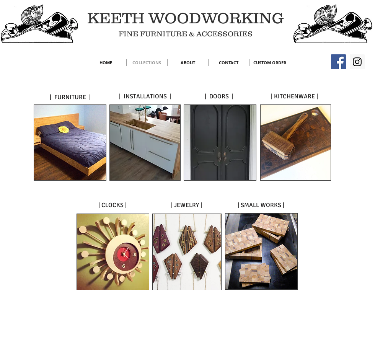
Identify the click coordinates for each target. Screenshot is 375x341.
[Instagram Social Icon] (357, 61)
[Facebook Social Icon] (338, 61)
